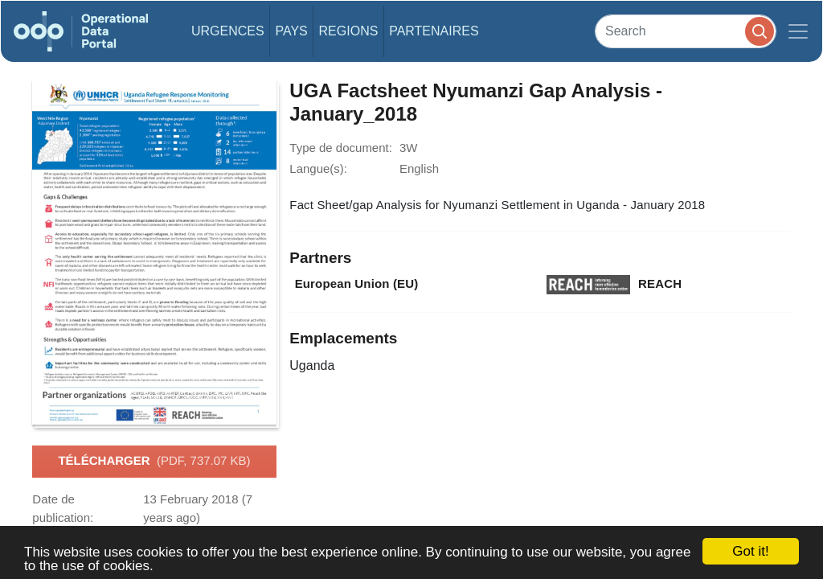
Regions (349, 31)
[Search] (685, 30)
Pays (291, 31)
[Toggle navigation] (798, 31)
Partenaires (433, 31)
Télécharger (154, 461)
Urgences (227, 31)
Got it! (750, 551)
